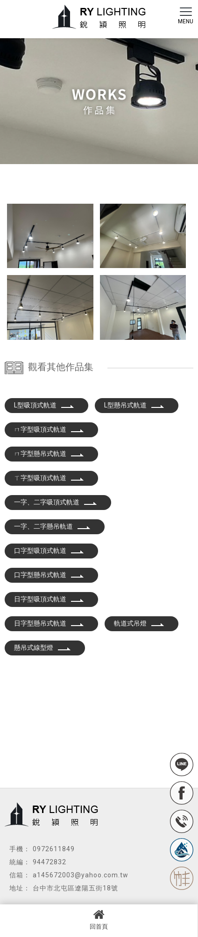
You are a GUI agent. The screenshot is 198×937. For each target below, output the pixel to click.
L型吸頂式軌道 (44, 405)
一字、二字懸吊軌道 (52, 526)
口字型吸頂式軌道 (49, 550)
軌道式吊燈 (139, 623)
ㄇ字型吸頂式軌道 (49, 429)
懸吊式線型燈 (42, 647)
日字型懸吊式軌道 (49, 623)
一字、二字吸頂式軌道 (55, 502)
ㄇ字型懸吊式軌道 (49, 453)
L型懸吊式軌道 (134, 405)
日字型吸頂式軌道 (49, 599)
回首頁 (98, 919)
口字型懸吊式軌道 (49, 575)
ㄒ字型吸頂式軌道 (49, 478)
